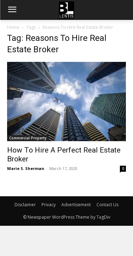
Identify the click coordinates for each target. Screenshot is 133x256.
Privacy (48, 205)
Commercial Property (27, 137)
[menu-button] (12, 10)
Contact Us (107, 205)
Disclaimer (25, 205)
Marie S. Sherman (25, 168)
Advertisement (76, 205)
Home (13, 27)
